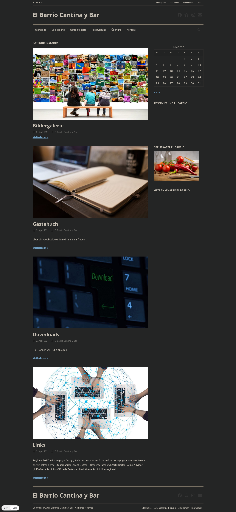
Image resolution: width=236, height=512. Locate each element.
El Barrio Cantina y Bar (66, 15)
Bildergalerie (161, 3)
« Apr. (157, 92)
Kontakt (131, 29)
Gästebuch (174, 3)
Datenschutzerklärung (165, 508)
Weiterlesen (40, 137)
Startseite (40, 29)
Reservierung (99, 29)
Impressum (196, 508)
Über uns (116, 29)
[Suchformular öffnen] (199, 30)
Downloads (188, 3)
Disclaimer (183, 508)
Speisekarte (58, 29)
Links (199, 3)
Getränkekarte (78, 29)
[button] (10, 507)
